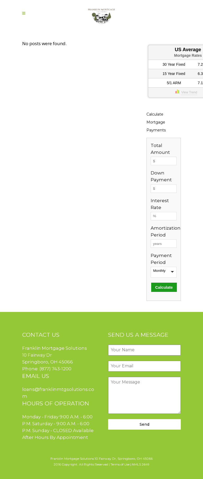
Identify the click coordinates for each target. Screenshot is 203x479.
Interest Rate (160, 204)
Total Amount (160, 149)
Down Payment (161, 176)
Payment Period (161, 259)
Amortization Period (164, 231)
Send (144, 424)
